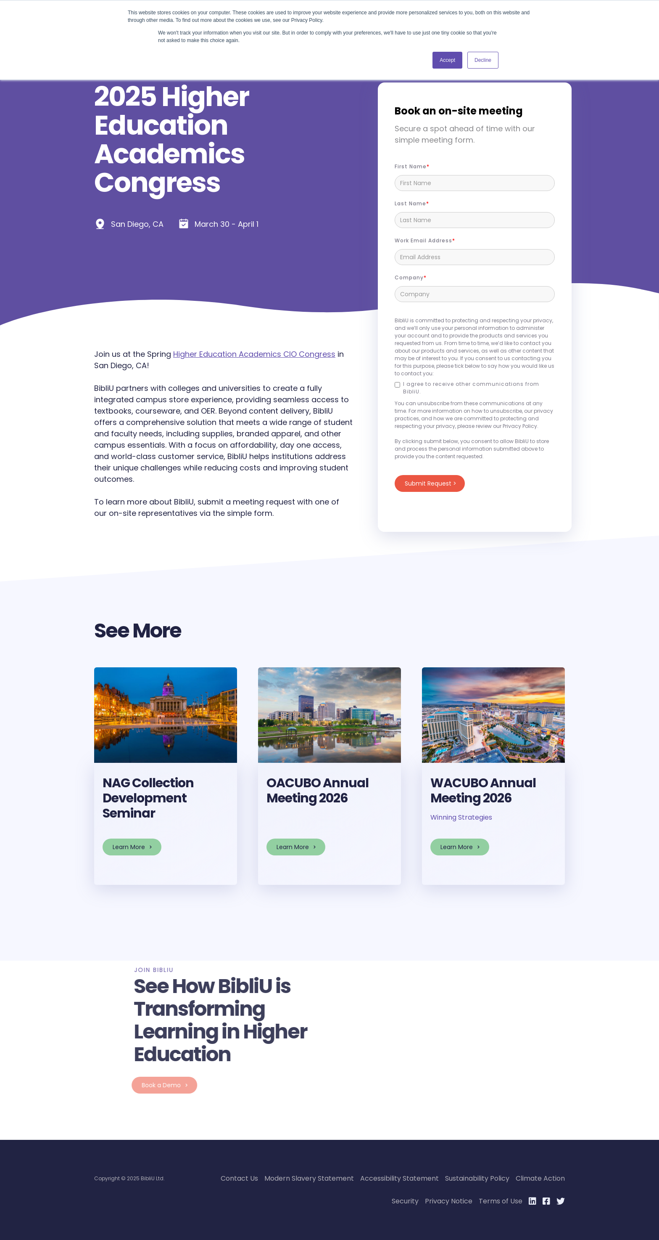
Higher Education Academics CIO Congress (254, 354)
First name (411, 166)
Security (405, 1201)
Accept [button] (447, 60)
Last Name (410, 203)
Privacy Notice (448, 1201)
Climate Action (540, 1178)
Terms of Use (500, 1201)
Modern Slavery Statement (309, 1178)
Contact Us (239, 1178)
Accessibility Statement (399, 1178)
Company (409, 277)
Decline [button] (482, 60)
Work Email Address (423, 240)
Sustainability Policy (477, 1178)
